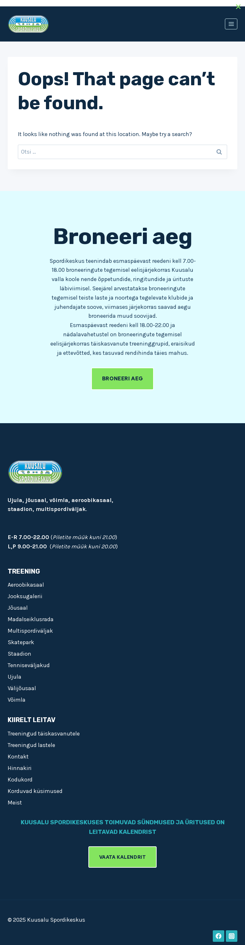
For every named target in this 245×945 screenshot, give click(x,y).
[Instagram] (231, 936)
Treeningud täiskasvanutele (44, 733)
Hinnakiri (20, 768)
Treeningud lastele (31, 745)
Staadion (19, 653)
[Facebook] (218, 936)
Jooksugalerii (25, 596)
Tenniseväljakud (29, 665)
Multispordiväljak (30, 630)
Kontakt (18, 756)
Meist (15, 802)
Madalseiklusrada (31, 619)
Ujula (14, 676)
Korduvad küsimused (35, 791)
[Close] (238, 7)
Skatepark (21, 642)
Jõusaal (18, 607)
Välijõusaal (22, 688)
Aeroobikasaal (26, 584)
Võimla (17, 699)
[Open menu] (231, 24)
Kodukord (20, 779)
